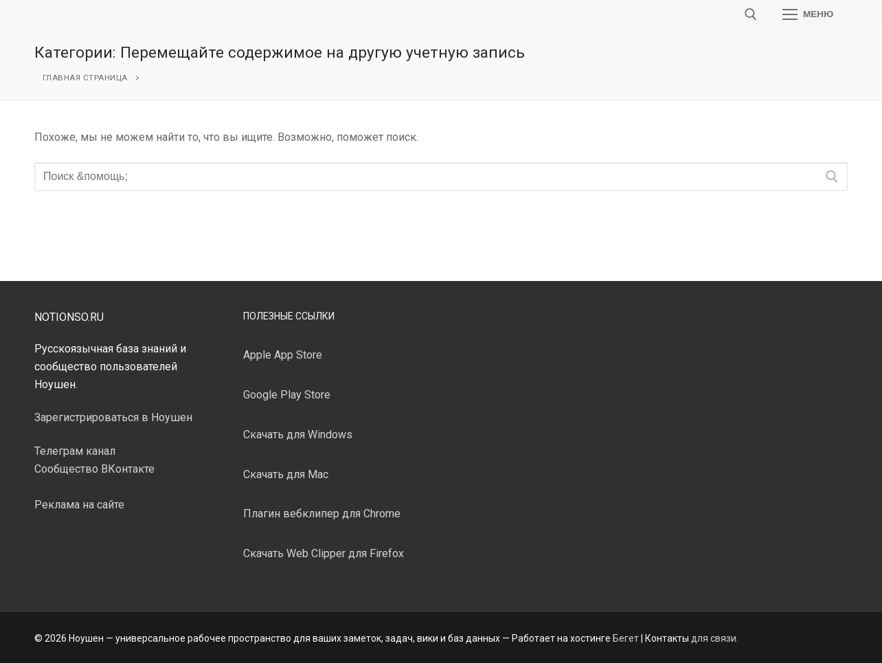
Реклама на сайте (79, 504)
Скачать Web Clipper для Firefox (323, 553)
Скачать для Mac (285, 474)
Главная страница (85, 77)
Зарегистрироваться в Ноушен (113, 417)
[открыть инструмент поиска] (751, 14)
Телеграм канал (74, 451)
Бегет (626, 638)
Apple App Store (282, 354)
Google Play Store (286, 394)
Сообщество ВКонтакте (94, 468)
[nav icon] (808, 14)
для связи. (714, 638)
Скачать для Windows (297, 434)
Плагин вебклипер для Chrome (321, 513)
